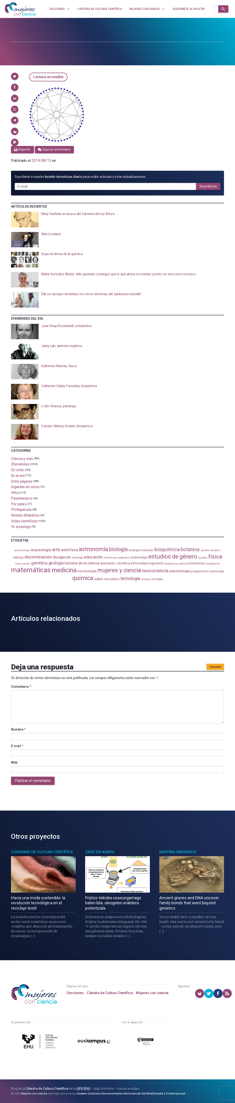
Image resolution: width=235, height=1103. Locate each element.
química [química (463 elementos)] (82, 577)
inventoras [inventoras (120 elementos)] (196, 563)
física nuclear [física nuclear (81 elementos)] (22, 563)
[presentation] (117, 219)
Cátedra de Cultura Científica (110, 993)
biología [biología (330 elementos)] (118, 549)
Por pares (19, 504)
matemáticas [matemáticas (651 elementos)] (31, 570)
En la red (18, 475)
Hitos (15, 492)
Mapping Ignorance (177, 852)
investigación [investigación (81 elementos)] (212, 563)
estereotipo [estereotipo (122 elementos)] (139, 557)
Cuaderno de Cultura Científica (42, 852)
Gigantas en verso (25, 487)
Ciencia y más (22, 458)
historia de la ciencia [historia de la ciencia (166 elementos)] (81, 563)
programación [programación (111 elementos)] (199, 571)
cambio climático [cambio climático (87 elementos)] (211, 550)
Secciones (75, 993)
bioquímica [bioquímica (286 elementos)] (167, 549)
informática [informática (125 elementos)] (139, 563)
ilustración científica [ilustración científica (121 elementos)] (115, 563)
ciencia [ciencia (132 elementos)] (18, 557)
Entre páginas (22, 481)
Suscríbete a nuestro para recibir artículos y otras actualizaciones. (80, 177)
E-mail (17, 746)
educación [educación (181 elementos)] (93, 557)
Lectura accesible (48, 77)
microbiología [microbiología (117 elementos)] (86, 571)
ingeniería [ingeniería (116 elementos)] (156, 563)
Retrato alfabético (25, 515)
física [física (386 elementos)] (215, 556)
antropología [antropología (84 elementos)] (22, 550)
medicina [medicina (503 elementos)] (64, 570)
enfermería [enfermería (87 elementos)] (110, 557)
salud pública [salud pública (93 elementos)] (111, 579)
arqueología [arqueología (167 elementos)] (41, 549)
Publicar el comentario (33, 780)
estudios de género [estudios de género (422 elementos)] (172, 556)
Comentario (21, 686)
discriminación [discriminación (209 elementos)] (38, 557)
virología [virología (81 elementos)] (145, 579)
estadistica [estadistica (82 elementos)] (124, 557)
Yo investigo (21, 526)
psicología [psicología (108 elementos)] (217, 571)
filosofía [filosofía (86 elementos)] (202, 557)
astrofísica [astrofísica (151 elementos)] (69, 550)
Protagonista (21, 509)
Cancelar (215, 666)
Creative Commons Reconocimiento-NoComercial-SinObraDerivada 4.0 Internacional (130, 1093)
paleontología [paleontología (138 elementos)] (179, 571)
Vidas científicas (24, 521)
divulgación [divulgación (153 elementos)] (62, 557)
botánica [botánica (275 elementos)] (190, 549)
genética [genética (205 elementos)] (39, 563)
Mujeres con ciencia (152, 993)
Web (14, 762)
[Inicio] (20, 9)
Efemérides (20, 464)
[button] (14, 76)
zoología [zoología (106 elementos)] (157, 579)
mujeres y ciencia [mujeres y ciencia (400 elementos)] (119, 570)
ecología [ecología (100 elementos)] (77, 557)
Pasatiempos (21, 498)
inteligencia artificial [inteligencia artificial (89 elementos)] (176, 563)
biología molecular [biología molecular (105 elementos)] (141, 550)
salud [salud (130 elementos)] (98, 579)
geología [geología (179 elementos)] (56, 563)
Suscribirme (208, 186)
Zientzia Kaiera (99, 852)
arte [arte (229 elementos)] (56, 549)
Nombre (18, 729)
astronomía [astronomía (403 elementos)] (93, 549)
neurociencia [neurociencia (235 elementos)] (155, 570)
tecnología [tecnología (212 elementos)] (130, 578)
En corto (17, 470)
